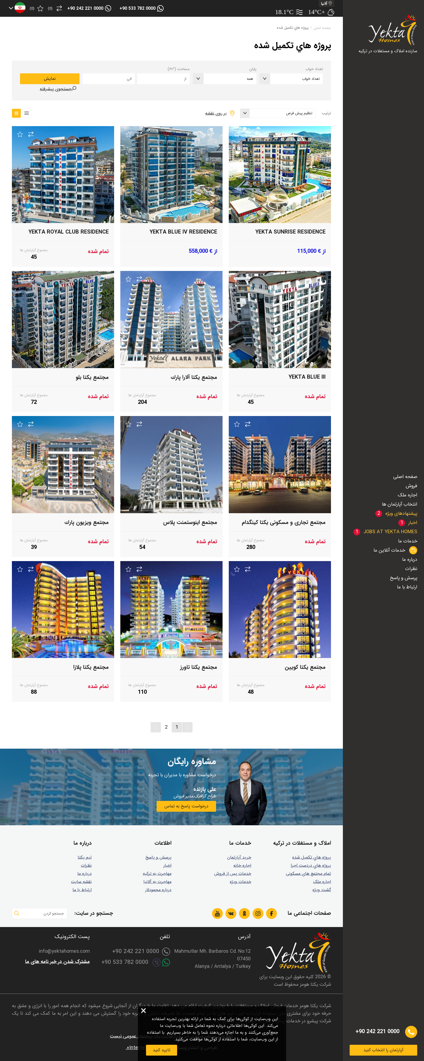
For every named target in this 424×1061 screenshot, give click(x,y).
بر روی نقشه (216, 113)
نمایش (50, 78)
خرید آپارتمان (239, 857)
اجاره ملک (407, 495)
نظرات (411, 568)
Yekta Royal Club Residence (68, 232)
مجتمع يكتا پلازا (91, 667)
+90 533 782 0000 (137, 8)
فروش (411, 486)
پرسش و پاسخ (403, 578)
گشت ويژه (322, 889)
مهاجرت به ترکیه (157, 873)
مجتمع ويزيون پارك (86, 522)
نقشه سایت (81, 881)
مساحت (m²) (179, 69)
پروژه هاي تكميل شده (311, 857)
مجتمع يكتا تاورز (198, 667)
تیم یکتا (85, 857)
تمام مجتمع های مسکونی (308, 873)
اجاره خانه (242, 865)
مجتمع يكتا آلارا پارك (194, 377)
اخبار (167, 865)
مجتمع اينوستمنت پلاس (190, 522)
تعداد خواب (314, 69)
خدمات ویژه (240, 881)
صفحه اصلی (405, 476)
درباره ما (409, 559)
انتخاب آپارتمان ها (399, 504)
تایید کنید (161, 1050)
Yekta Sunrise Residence (290, 232)
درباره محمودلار (158, 889)
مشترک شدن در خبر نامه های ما (57, 961)
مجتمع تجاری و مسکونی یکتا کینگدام (284, 522)
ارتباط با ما (407, 587)
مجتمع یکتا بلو (92, 377)
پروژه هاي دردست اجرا (311, 865)
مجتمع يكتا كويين (305, 667)
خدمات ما (407, 541)
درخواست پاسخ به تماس (186, 806)
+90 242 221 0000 (85, 8)
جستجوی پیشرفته (56, 89)
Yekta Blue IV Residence (183, 232)
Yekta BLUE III (307, 377)
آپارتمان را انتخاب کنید (383, 1050)
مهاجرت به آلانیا (157, 881)
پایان (252, 69)
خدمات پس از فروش (232, 873)
